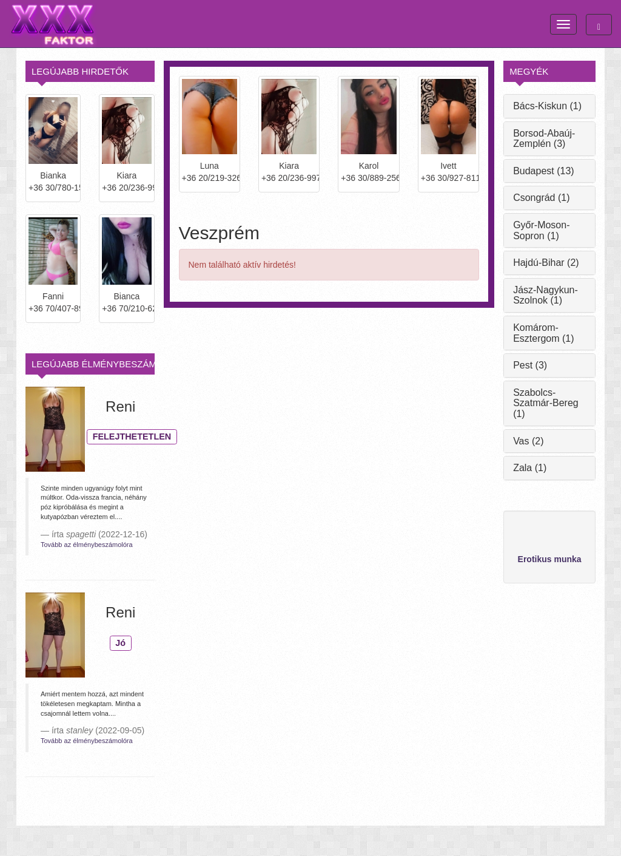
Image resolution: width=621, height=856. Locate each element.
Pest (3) (530, 365)
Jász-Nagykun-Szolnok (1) (545, 295)
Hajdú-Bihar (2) (546, 262)
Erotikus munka (550, 559)
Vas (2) (528, 441)
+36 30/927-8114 (448, 178)
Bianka (53, 175)
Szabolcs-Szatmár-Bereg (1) (546, 403)
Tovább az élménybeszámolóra (87, 544)
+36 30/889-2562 (368, 178)
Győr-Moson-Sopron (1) (541, 230)
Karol (369, 166)
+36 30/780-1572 (53, 187)
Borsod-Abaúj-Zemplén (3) (544, 138)
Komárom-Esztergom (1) (543, 333)
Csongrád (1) (541, 197)
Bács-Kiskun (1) (547, 106)
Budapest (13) (543, 171)
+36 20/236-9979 (126, 187)
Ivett (448, 166)
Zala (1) (529, 468)
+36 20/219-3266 (209, 178)
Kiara (289, 166)
